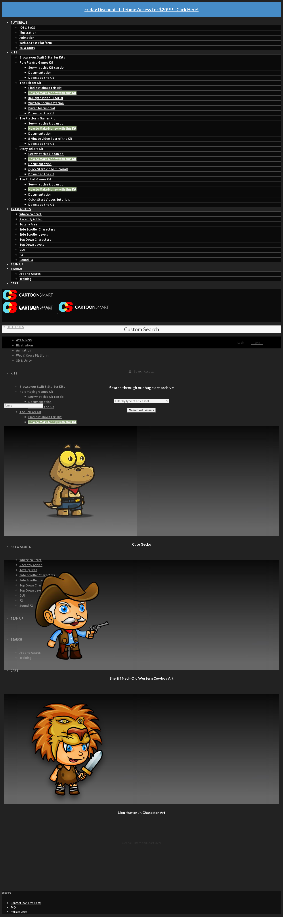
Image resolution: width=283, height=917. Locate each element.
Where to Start (30, 214)
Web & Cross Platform (35, 43)
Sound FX (26, 260)
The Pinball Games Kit (35, 179)
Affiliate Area (19, 912)
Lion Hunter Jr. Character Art (141, 812)
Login (241, 342)
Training (25, 279)
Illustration (27, 32)
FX (21, 255)
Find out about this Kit (45, 88)
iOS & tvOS (27, 27)
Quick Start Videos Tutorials (49, 199)
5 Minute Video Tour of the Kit (50, 138)
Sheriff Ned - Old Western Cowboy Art (142, 678)
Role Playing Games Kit (36, 62)
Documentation (40, 72)
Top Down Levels (31, 244)
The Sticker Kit (30, 83)
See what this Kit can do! (46, 67)
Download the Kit (41, 78)
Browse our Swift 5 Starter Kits (42, 57)
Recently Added (30, 219)
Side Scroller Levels (33, 234)
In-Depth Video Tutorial (45, 98)
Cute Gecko (141, 544)
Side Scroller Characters (37, 229)
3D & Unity (27, 48)
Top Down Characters (35, 239)
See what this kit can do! (46, 123)
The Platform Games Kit (37, 118)
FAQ (13, 907)
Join (257, 342)
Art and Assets (30, 274)
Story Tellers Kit (31, 149)
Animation (26, 38)
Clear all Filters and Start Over (141, 843)
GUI (22, 250)
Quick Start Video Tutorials (48, 169)
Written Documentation (46, 103)
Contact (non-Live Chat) (26, 903)
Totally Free (28, 224)
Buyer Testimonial (41, 108)
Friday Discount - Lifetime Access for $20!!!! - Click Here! (141, 9)
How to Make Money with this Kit (52, 93)
